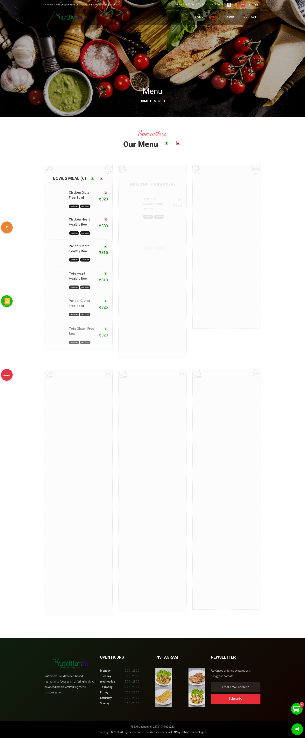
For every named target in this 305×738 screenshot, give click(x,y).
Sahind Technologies (193, 732)
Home (199, 16)
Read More (74, 213)
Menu (215, 16)
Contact (250, 16)
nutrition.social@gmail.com (104, 4)
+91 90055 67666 (65, 4)
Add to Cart (85, 213)
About (231, 16)
